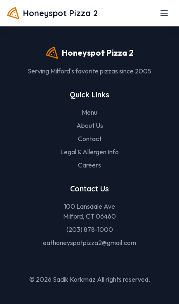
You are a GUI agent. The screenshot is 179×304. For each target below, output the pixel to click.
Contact (89, 138)
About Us (89, 125)
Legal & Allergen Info (89, 152)
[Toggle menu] (164, 13)
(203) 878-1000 (89, 229)
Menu (89, 112)
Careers (89, 165)
